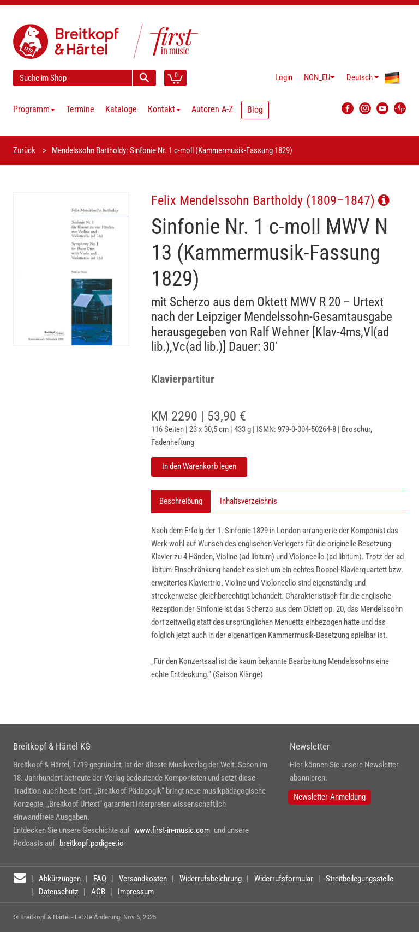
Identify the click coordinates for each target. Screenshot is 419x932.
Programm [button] (34, 109)
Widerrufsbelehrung (210, 879)
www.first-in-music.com (172, 830)
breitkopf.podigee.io (91, 843)
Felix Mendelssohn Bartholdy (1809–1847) (270, 200)
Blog (255, 110)
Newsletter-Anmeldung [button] (330, 797)
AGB (98, 892)
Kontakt (164, 109)
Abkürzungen (60, 879)
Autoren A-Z (212, 109)
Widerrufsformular (283, 879)
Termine (80, 109)
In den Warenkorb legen (199, 466)
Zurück (24, 150)
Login (283, 77)
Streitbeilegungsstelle (359, 879)
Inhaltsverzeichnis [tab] (248, 501)
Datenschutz (59, 892)
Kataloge (121, 109)
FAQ (99, 879)
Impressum (136, 892)
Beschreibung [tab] (180, 501)
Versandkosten (143, 879)
